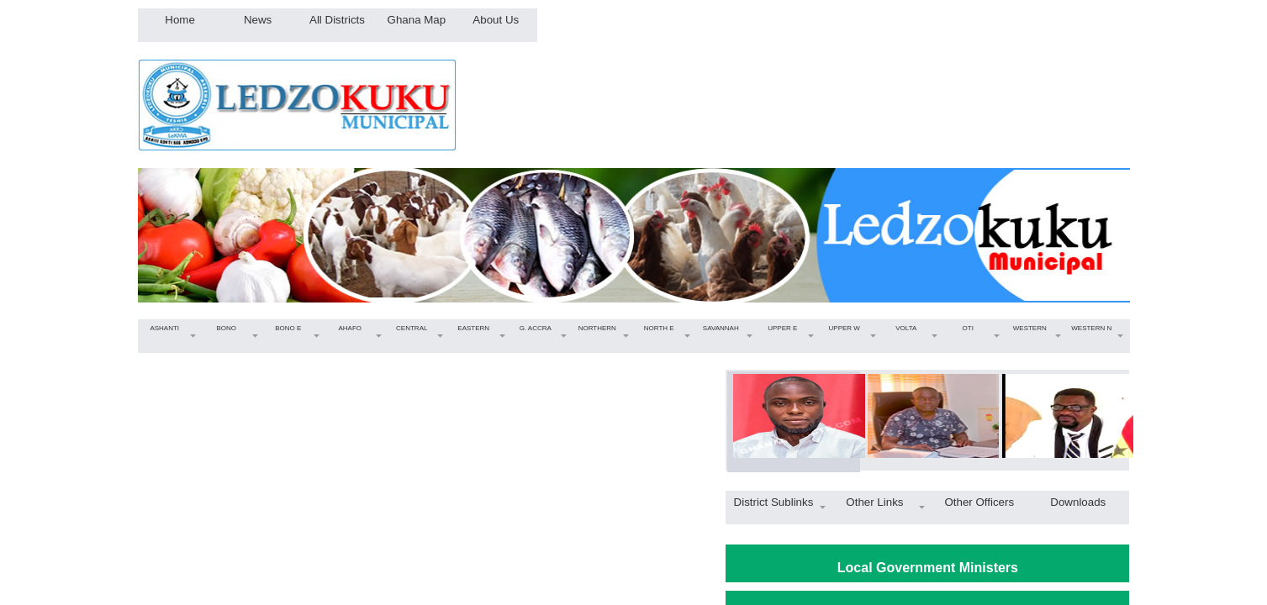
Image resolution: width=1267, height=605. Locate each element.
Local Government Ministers (927, 567)
